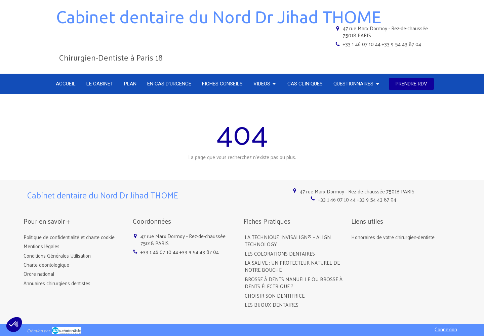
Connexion (446, 329)
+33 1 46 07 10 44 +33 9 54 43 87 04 (382, 43)
